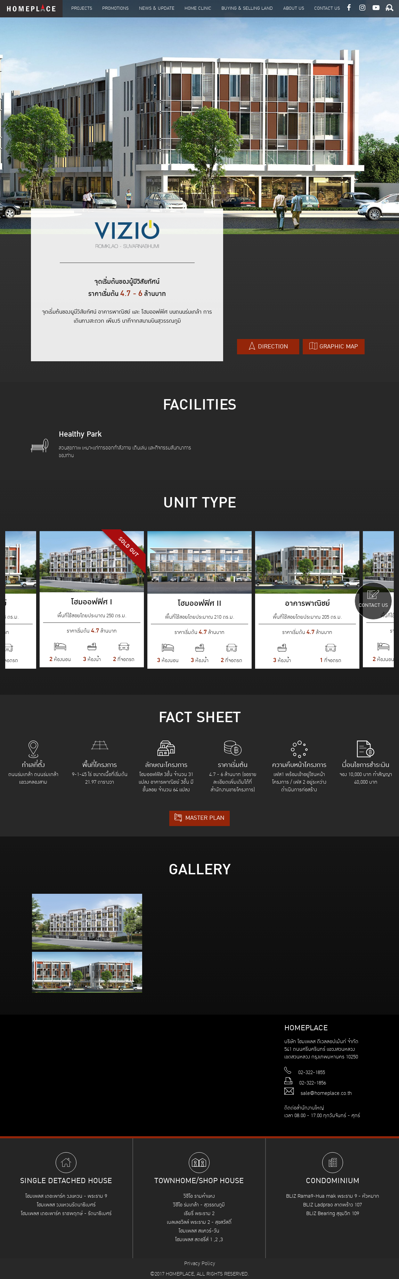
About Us (293, 8)
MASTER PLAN (199, 818)
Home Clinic (198, 8)
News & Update (156, 8)
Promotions (115, 8)
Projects (81, 8)
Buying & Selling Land (247, 8)
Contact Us (327, 8)
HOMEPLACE (31, 8)
